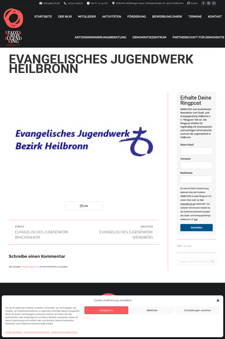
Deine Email (187, 144)
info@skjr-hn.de (187, 204)
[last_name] (196, 179)
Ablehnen (152, 310)
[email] (196, 151)
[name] (196, 165)
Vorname (185, 158)
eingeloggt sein (30, 266)
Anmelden (196, 227)
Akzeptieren (106, 310)
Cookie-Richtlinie (13, 332)
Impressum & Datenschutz (37, 332)
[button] (218, 300)
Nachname (186, 172)
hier (195, 219)
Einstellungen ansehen (197, 310)
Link (84, 205)
